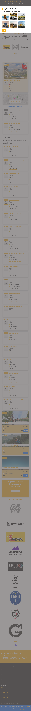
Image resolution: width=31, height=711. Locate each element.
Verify (4, 30)
